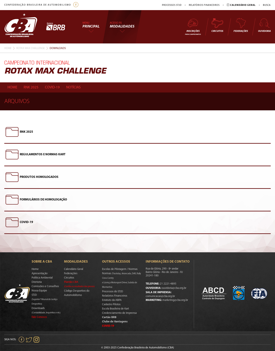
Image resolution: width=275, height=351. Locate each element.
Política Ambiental (42, 277)
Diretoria (37, 282)
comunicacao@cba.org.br (160, 296)
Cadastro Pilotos (111, 304)
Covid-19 (52, 87)
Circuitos (217, 25)
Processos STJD (172, 5)
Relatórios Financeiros (204, 5)
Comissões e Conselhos (45, 286)
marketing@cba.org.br (175, 300)
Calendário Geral (73, 269)
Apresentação (39, 273)
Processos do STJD (112, 291)
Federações (241, 25)
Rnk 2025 (31, 87)
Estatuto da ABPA (112, 300)
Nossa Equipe (39, 290)
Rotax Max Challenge (30, 48)
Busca (267, 5)
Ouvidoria (264, 25)
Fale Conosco (39, 317)
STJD (44, 299)
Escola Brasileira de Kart (115, 308)
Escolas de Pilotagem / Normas (120, 269)
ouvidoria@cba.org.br (174, 288)
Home (7, 48)
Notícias (73, 87)
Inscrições (193, 26)
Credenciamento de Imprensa (119, 313)
